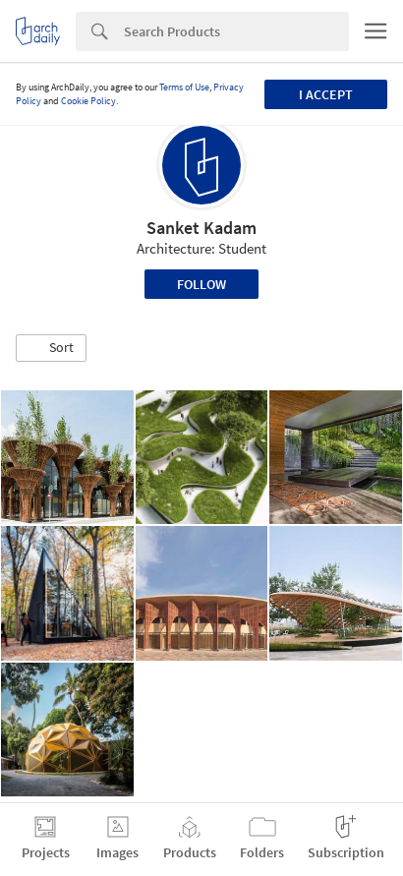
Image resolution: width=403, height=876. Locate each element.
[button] (51, 348)
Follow (201, 284)
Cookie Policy (88, 100)
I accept (326, 94)
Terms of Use (184, 87)
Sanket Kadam (201, 227)
